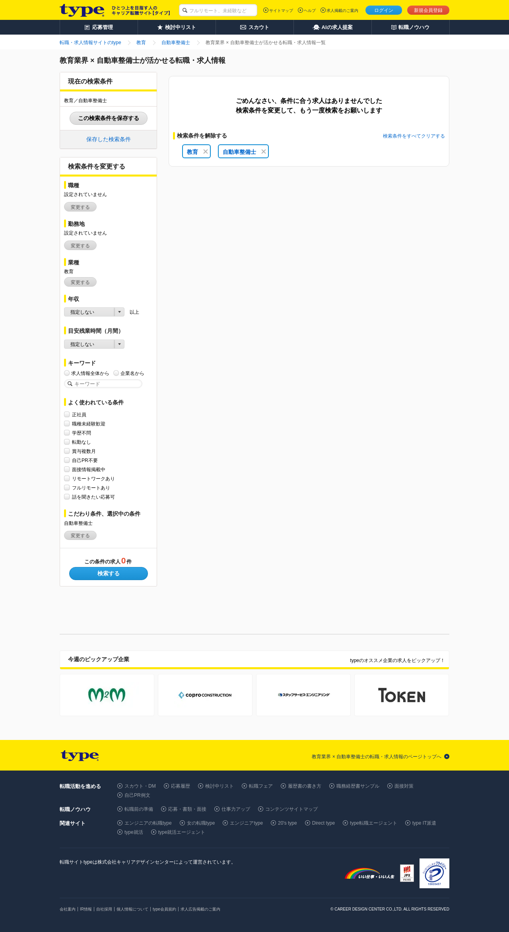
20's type (287, 823)
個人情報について (132, 909)
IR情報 (86, 909)
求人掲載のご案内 (342, 10)
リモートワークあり (93, 479)
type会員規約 (164, 909)
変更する (80, 207)
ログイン (383, 10)
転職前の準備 (138, 809)
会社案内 (68, 909)
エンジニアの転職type (148, 823)
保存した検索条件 (108, 139)
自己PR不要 (85, 460)
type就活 (133, 832)
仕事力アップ (235, 809)
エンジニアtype (246, 823)
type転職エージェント (373, 823)
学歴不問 (81, 433)
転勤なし (81, 442)
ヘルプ (310, 10)
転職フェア (261, 786)
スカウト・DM (140, 786)
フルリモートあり (91, 488)
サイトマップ (281, 10)
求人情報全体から (90, 373)
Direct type (323, 823)
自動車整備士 (244, 152)
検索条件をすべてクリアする (414, 136)
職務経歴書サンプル (357, 786)
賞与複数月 (84, 451)
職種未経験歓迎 (88, 424)
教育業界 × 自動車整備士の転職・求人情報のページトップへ (376, 756)
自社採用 (104, 909)
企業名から (132, 373)
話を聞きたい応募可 (93, 497)
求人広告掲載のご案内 (200, 909)
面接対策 (404, 786)
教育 (197, 152)
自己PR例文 (137, 795)
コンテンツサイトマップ (291, 809)
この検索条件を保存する (108, 118)
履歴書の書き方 (304, 786)
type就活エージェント (182, 832)
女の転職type (201, 823)
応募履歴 (180, 786)
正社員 (79, 414)
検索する (108, 573)
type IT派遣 (424, 823)
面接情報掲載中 (88, 469)
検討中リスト (219, 786)
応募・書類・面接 (187, 809)
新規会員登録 (428, 10)
